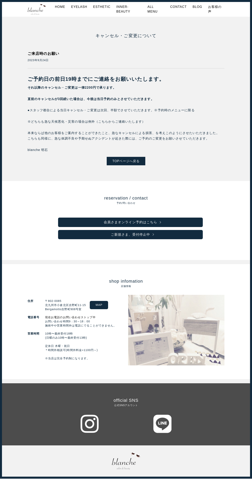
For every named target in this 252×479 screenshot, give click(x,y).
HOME (60, 6)
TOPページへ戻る (126, 161)
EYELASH (79, 6)
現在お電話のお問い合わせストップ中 (70, 317)
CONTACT (178, 6)
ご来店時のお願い (44, 53)
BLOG (197, 6)
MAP (100, 305)
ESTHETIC (101, 6)
